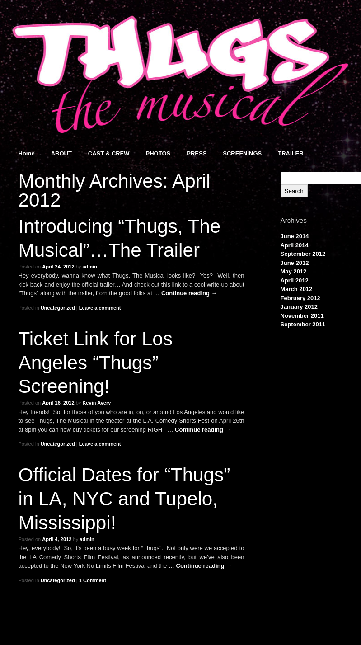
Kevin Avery (96, 402)
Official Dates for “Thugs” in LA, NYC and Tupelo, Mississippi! (124, 498)
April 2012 (295, 280)
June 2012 (295, 262)
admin (89, 266)
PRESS (196, 153)
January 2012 (299, 306)
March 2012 (297, 289)
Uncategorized (58, 308)
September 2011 (303, 324)
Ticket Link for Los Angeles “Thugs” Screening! (96, 362)
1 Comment (92, 580)
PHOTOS (158, 153)
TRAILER (290, 153)
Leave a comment (100, 308)
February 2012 (300, 298)
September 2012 (303, 253)
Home (27, 153)
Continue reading (189, 293)
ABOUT (61, 153)
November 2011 (302, 315)
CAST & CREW (109, 153)
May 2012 (294, 271)
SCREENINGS (242, 153)
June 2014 (295, 236)
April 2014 (295, 245)
